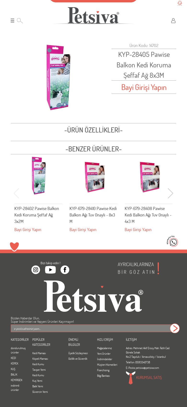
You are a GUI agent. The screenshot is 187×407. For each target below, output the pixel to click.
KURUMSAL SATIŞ (144, 378)
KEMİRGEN (16, 380)
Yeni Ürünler (104, 353)
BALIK (14, 374)
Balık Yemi (37, 386)
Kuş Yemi (37, 381)
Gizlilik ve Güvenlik (77, 358)
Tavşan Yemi (39, 369)
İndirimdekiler (104, 359)
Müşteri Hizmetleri (107, 364)
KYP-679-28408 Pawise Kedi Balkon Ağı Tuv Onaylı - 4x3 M (148, 214)
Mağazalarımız (104, 348)
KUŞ (13, 369)
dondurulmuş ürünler (18, 350)
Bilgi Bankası (103, 375)
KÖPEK (14, 363)
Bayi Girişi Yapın (144, 87)
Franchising (103, 370)
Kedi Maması (39, 353)
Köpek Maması (40, 358)
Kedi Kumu (38, 364)
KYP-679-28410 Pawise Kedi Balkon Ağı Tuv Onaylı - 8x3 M (93, 214)
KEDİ (13, 358)
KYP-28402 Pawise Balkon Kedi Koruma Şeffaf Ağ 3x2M (36, 214)
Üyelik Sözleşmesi (78, 353)
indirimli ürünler (15, 387)
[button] (170, 193)
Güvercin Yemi (40, 392)
